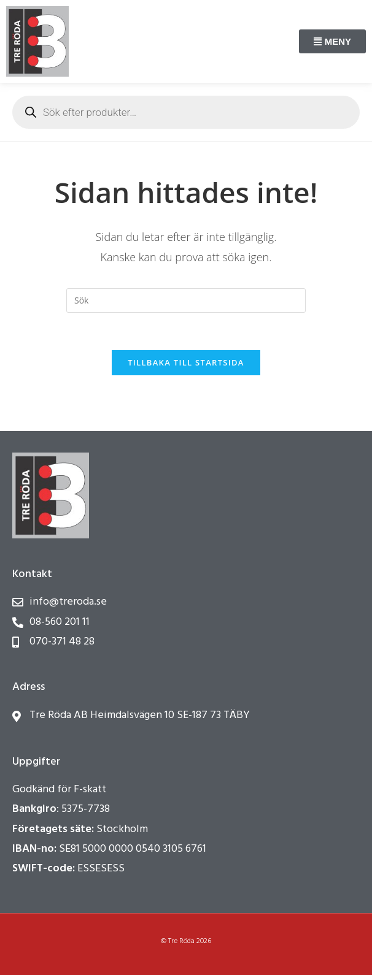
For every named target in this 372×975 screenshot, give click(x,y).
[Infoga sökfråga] (186, 300)
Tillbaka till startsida (186, 362)
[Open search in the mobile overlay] (186, 112)
